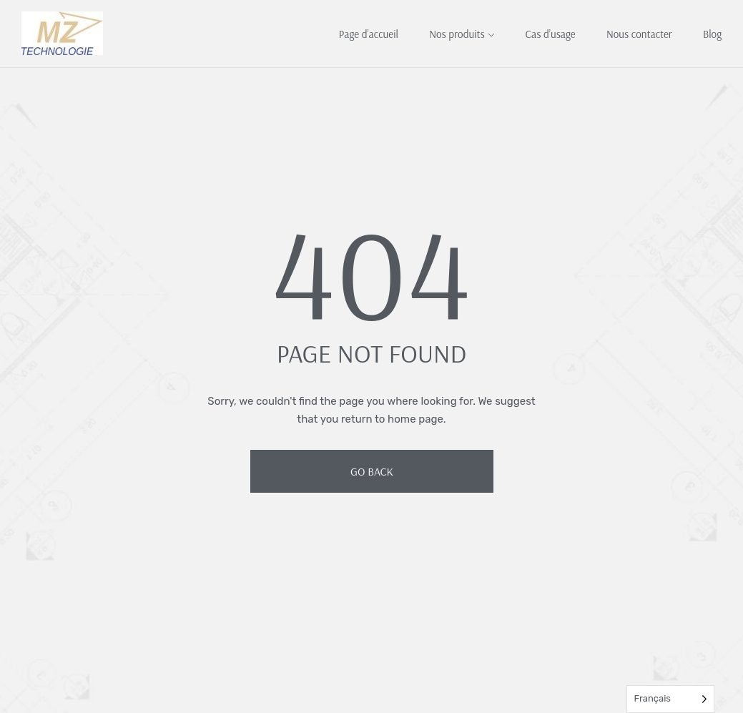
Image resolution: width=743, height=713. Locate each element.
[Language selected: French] (670, 699)
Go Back (371, 471)
